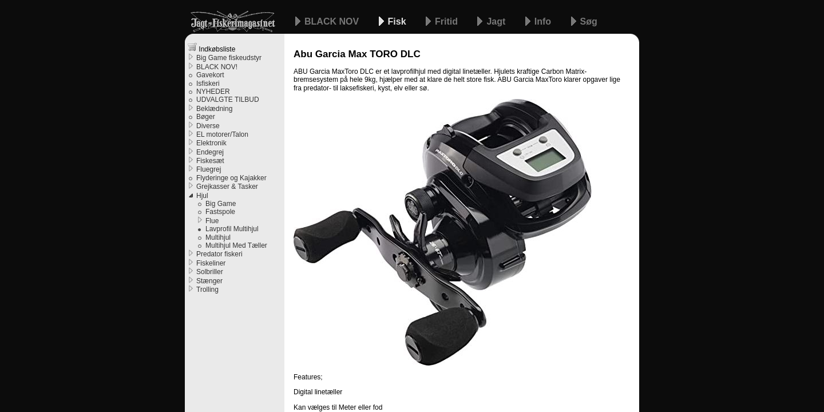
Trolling (207, 290)
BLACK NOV (333, 21)
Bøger (205, 117)
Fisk (398, 21)
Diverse (208, 126)
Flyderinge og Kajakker (231, 178)
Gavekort (210, 75)
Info (544, 21)
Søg (588, 21)
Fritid (447, 21)
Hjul (202, 196)
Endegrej (210, 152)
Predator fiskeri (219, 254)
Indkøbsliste (211, 47)
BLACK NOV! (216, 67)
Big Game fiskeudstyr (229, 58)
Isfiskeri (208, 84)
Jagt (497, 21)
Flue (212, 221)
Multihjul (218, 237)
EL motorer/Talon (222, 134)
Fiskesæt (210, 161)
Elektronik (211, 143)
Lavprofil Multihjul (232, 229)
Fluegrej (208, 169)
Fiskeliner (210, 263)
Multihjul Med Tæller (236, 245)
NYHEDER (213, 92)
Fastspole (220, 212)
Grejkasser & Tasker (227, 187)
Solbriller (209, 272)
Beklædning (214, 109)
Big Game (220, 204)
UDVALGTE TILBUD (227, 100)
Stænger (209, 281)
